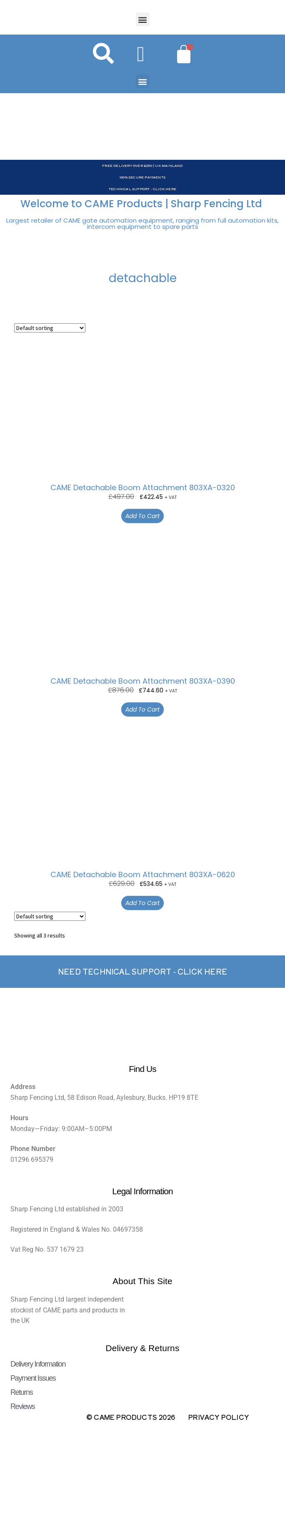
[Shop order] (49, 327)
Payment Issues (32, 1378)
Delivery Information (37, 1364)
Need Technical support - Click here (142, 971)
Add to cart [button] (142, 516)
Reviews (22, 1406)
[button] (143, 19)
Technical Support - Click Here (142, 188)
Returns (21, 1392)
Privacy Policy (218, 1417)
